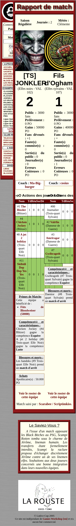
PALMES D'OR (10, 102)
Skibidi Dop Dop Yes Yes (21, 269)
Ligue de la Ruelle (11, 123)
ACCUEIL (7, 67)
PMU (5, 116)
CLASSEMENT (10, 91)
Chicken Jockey (21, 223)
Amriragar (53, 238)
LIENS (6, 169)
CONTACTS (8, 151)
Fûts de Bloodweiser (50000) (32, 310)
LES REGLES (9, 83)
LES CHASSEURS (11, 107)
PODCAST (8, 140)
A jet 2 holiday (21, 238)
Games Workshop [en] (55, 518)
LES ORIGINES (10, 74)
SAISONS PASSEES (8, 77)
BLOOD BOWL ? (11, 80)
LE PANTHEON (10, 85)
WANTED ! (8, 111)
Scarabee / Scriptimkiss (55, 404)
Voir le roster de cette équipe (30, 395)
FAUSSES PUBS (10, 171)
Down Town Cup (10, 126)
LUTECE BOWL (12, 130)
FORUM (7, 158)
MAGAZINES (9, 145)
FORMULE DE (9, 162)
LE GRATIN (8, 100)
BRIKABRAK (9, 142)
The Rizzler (21, 208)
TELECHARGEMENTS (12, 138)
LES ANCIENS (9, 160)
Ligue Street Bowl (11, 121)
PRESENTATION (10, 69)
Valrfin (54, 222)
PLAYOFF (7, 96)
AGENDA (7, 98)
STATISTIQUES (10, 105)
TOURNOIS (8, 153)
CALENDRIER (9, 93)
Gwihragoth (52, 253)
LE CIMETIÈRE (10, 109)
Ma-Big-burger (33, 184)
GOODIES (8, 156)
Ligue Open (8, 119)
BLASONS (8, 173)
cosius (64, 183)
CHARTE (7, 71)
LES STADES (9, 114)
